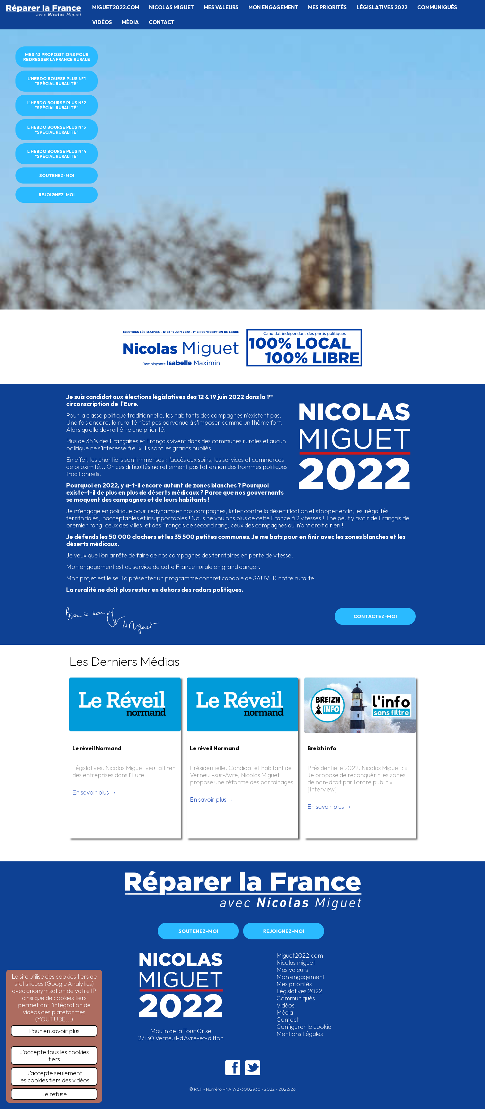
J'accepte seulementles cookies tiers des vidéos (54, 1076)
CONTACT (161, 22)
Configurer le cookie (304, 1026)
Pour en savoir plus (54, 1031)
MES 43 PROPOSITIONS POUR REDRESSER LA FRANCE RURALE (56, 57)
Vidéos (285, 1005)
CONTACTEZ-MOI (375, 616)
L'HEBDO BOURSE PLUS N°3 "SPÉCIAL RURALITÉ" (56, 129)
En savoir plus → (94, 792)
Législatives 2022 (299, 991)
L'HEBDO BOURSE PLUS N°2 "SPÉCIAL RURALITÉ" (56, 105)
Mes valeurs (292, 969)
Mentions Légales (300, 1034)
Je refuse (54, 1094)
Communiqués (296, 998)
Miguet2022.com (300, 955)
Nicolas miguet (296, 962)
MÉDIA (130, 22)
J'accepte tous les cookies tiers (54, 1055)
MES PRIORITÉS (327, 7)
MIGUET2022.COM (115, 7)
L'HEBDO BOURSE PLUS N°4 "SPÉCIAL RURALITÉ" (56, 154)
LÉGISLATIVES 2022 (382, 7)
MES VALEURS (221, 7)
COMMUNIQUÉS (437, 7)
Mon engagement (301, 977)
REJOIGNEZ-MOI (57, 194)
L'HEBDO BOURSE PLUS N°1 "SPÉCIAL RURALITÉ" (57, 81)
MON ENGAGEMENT (273, 7)
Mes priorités (294, 984)
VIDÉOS (102, 22)
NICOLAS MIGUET (171, 7)
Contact (288, 1019)
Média (285, 1012)
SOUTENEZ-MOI (56, 175)
